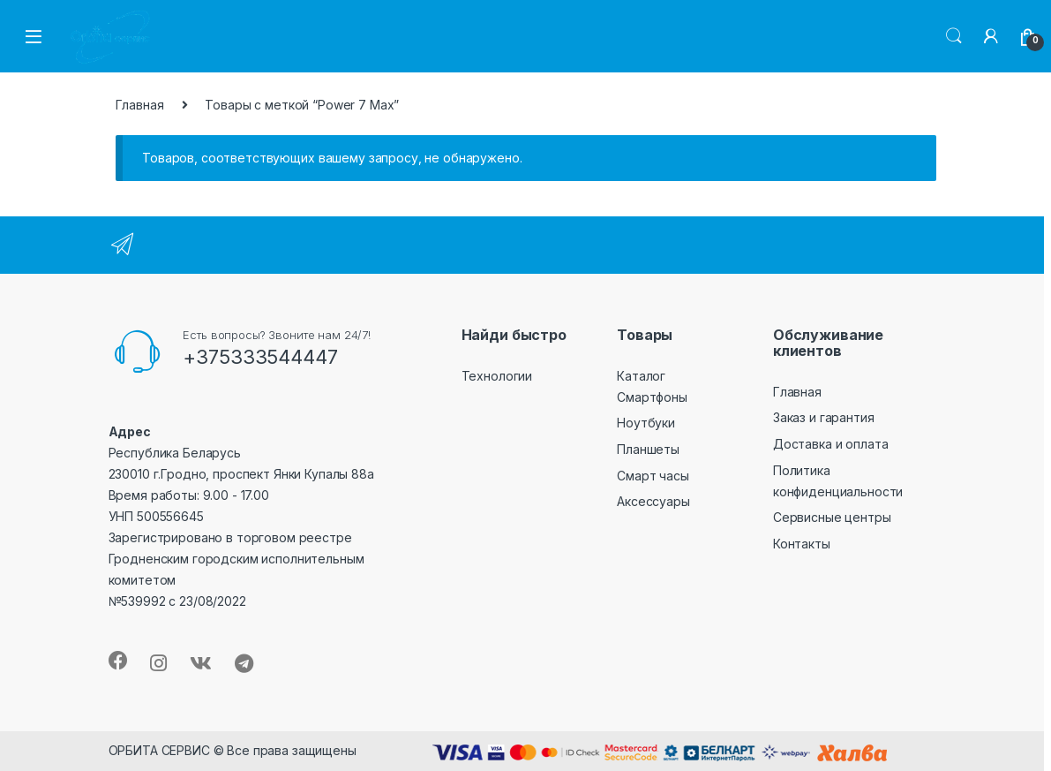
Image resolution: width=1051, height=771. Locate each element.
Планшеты (648, 449)
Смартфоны (652, 396)
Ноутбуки (646, 422)
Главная (140, 104)
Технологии (497, 375)
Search (954, 36)
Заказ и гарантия (824, 417)
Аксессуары (653, 501)
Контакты (801, 543)
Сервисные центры (832, 517)
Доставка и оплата (831, 443)
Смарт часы (653, 475)
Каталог (641, 375)
